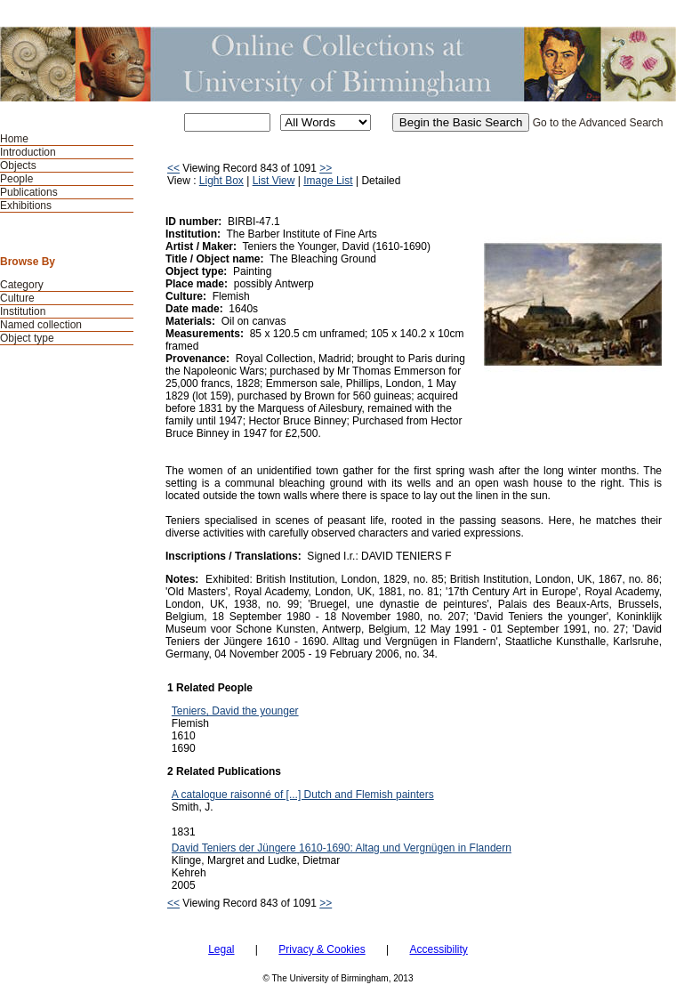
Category (22, 285)
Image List (327, 180)
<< (173, 168)
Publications (29, 192)
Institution (22, 311)
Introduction (28, 152)
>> (325, 168)
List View (274, 180)
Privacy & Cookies (321, 949)
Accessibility (438, 949)
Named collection (41, 325)
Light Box (221, 180)
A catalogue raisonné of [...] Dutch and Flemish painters (303, 794)
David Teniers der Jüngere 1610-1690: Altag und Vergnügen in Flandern (341, 848)
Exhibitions (26, 205)
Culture (17, 298)
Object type (27, 338)
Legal (221, 949)
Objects (18, 165)
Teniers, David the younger (235, 711)
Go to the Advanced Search (598, 123)
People (16, 179)
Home (14, 139)
